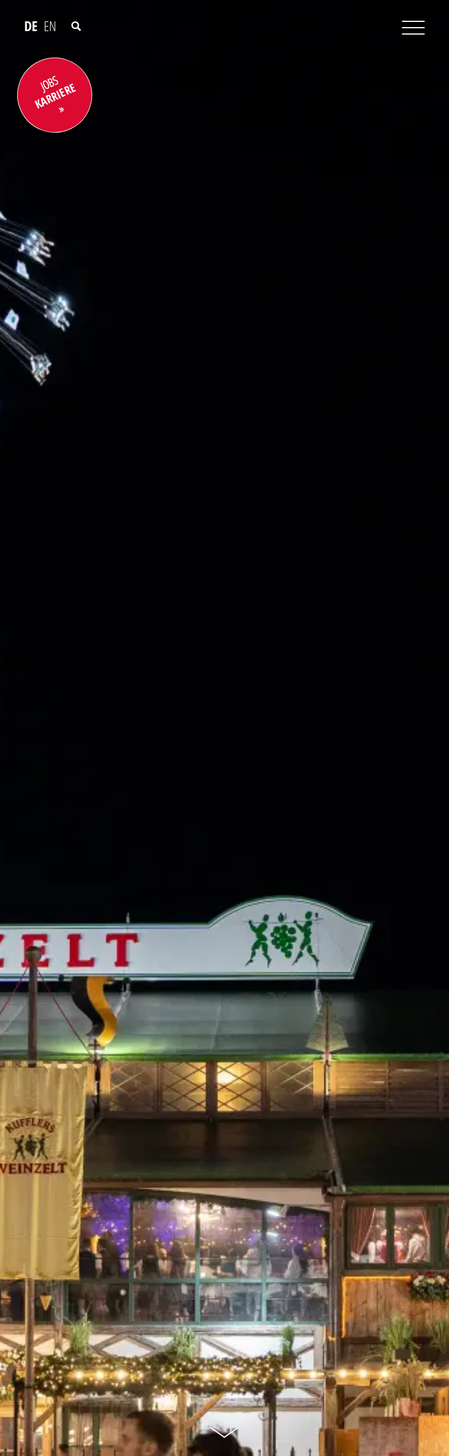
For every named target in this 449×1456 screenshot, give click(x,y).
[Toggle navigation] (405, 28)
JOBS (55, 92)
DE (30, 26)
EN (50, 26)
